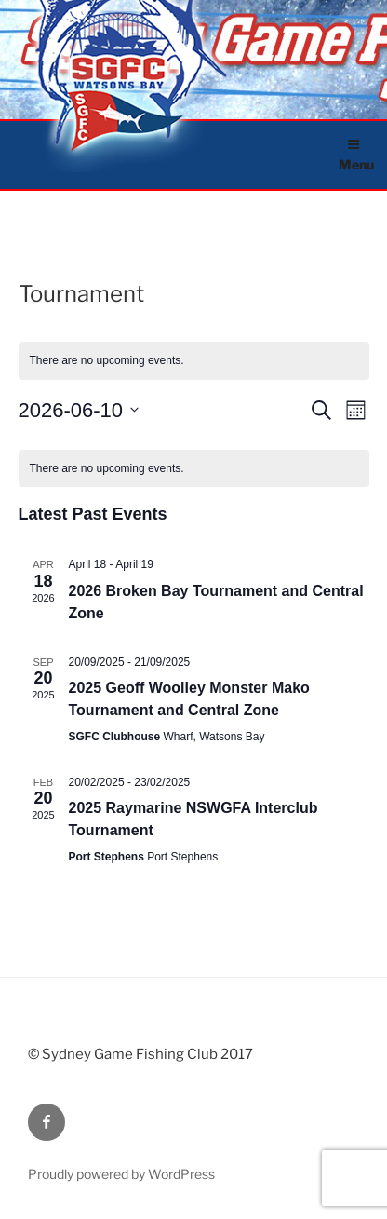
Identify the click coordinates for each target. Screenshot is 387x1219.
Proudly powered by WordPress (121, 1174)
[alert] (194, 469)
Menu (356, 155)
